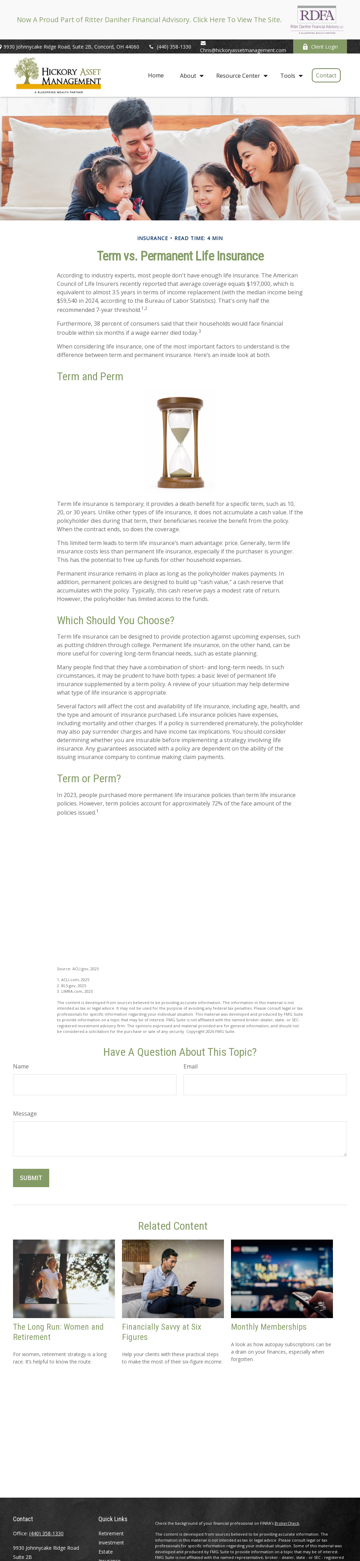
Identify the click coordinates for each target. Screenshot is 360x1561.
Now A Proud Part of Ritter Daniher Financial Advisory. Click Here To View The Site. (149, 19)
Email (191, 1066)
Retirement (111, 1533)
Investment (111, 1542)
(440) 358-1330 (169, 46)
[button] (156, 75)
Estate (105, 1551)
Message (25, 1113)
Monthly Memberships (269, 1327)
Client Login (320, 46)
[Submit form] (31, 1178)
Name (21, 1066)
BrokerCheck (287, 1523)
